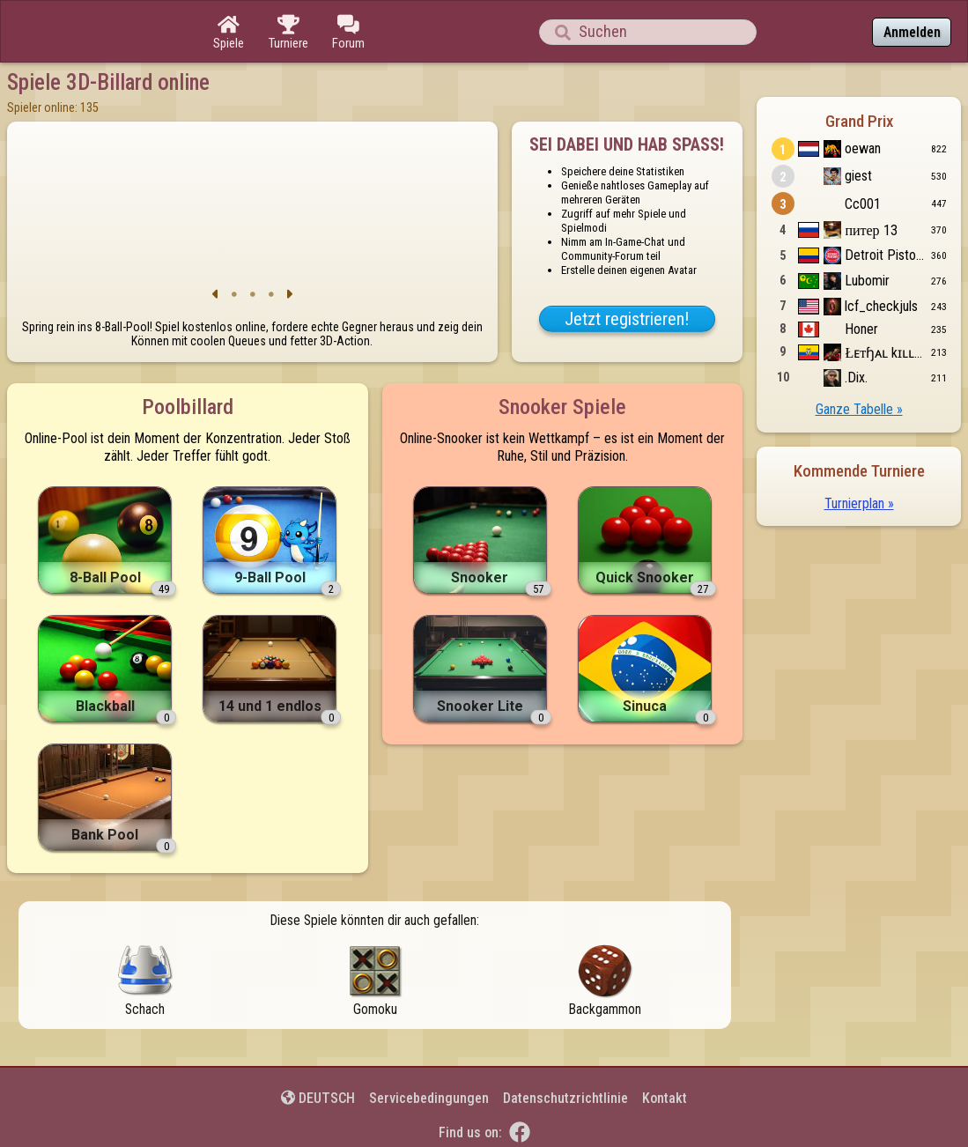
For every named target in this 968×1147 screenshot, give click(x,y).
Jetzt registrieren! (627, 318)
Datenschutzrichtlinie (565, 1098)
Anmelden (912, 32)
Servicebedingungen (429, 1098)
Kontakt (664, 1098)
